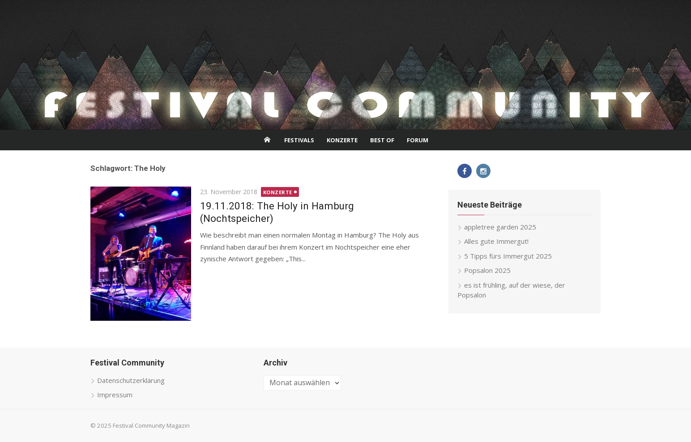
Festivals (299, 140)
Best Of (382, 140)
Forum (417, 140)
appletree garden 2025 (500, 226)
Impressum (114, 394)
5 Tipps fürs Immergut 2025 (508, 255)
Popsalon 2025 (487, 270)
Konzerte (342, 140)
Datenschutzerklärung (131, 380)
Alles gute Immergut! (496, 241)
